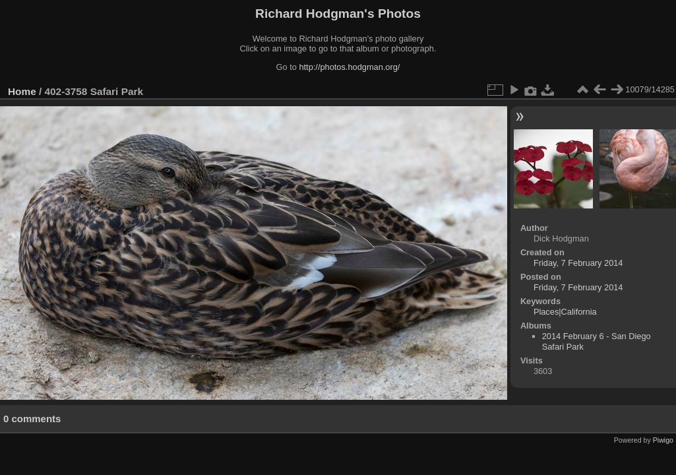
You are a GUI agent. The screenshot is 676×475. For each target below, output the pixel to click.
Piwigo (663, 440)
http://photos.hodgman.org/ (349, 67)
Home (22, 91)
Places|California (565, 312)
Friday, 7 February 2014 (578, 263)
